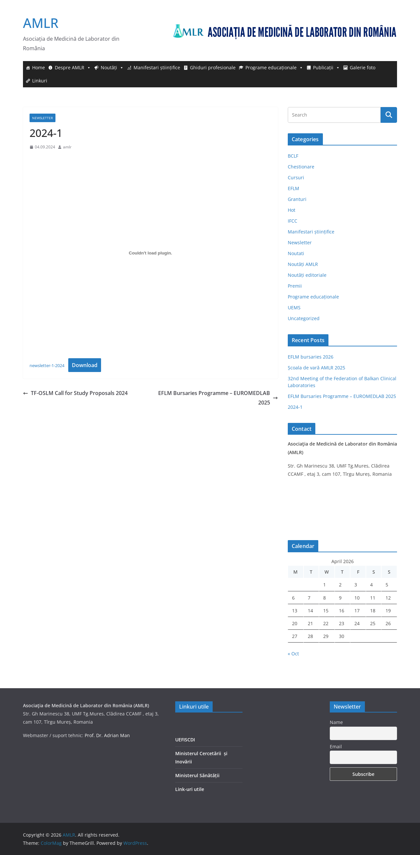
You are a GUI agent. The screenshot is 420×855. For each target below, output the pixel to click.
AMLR (40, 23)
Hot (291, 210)
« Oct (293, 653)
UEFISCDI (185, 739)
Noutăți (112, 67)
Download (84, 365)
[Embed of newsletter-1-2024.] (150, 253)
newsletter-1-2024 (47, 365)
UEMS (294, 307)
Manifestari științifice (157, 67)
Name (336, 722)
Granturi (297, 199)
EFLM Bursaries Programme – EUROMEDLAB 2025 (218, 397)
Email (336, 746)
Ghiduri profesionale (213, 67)
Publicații (326, 67)
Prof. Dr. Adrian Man (107, 735)
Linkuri (39, 80)
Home (38, 67)
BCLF (293, 156)
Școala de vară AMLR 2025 (316, 367)
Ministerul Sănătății (197, 775)
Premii (295, 286)
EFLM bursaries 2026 (310, 357)
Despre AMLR (73, 67)
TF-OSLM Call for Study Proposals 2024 (75, 393)
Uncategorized (304, 318)
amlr (67, 147)
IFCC (292, 221)
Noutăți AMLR (303, 264)
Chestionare (301, 167)
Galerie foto (362, 67)
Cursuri (296, 177)
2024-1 (295, 407)
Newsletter (42, 118)
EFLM (293, 188)
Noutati (296, 253)
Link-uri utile (189, 789)
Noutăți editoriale (307, 275)
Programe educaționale (274, 67)
